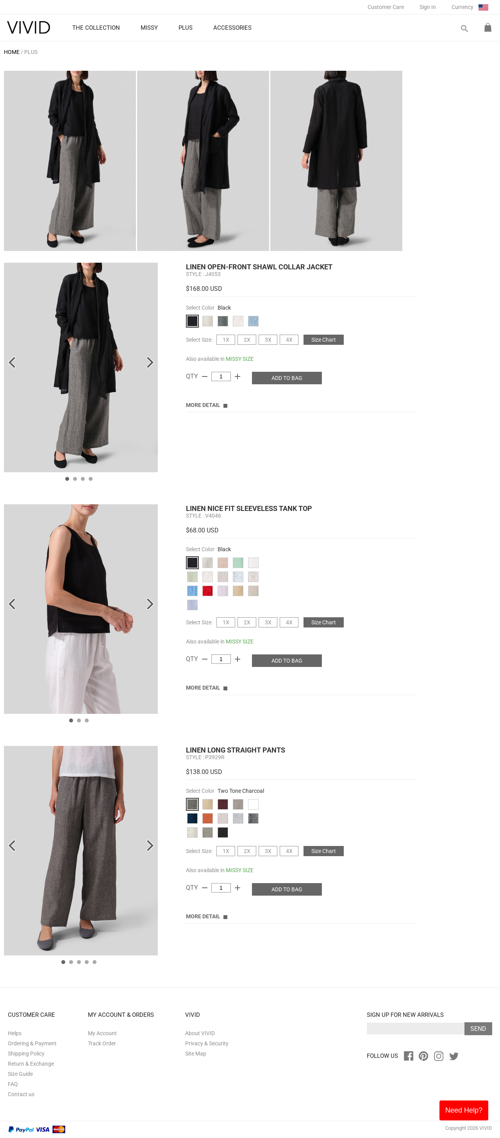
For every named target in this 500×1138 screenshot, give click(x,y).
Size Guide (20, 1074)
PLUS (31, 52)
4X (289, 340)
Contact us (21, 1094)
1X (226, 340)
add (237, 376)
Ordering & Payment (32, 1043)
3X (268, 340)
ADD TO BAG (286, 378)
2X (247, 340)
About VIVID (200, 1033)
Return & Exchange (31, 1064)
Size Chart (323, 340)
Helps (14, 1033)
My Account (102, 1033)
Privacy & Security (207, 1043)
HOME (12, 52)
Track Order (102, 1043)
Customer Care (386, 7)
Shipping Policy (26, 1053)
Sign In (428, 7)
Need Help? (463, 1110)
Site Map (195, 1053)
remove (204, 376)
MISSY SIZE (240, 359)
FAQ (13, 1084)
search (464, 29)
